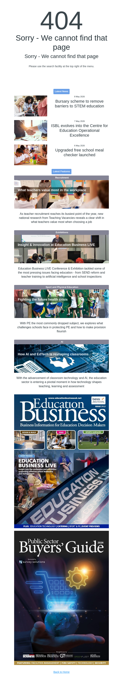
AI (62, 342)
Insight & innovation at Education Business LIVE (56, 245)
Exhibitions (62, 232)
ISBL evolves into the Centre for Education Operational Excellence (79, 130)
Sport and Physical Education (62, 287)
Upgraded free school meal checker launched (79, 152)
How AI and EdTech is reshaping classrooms (53, 354)
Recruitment (62, 177)
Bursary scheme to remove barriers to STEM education (79, 103)
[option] (61, 461)
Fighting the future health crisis (43, 299)
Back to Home (61, 672)
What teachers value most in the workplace (52, 190)
